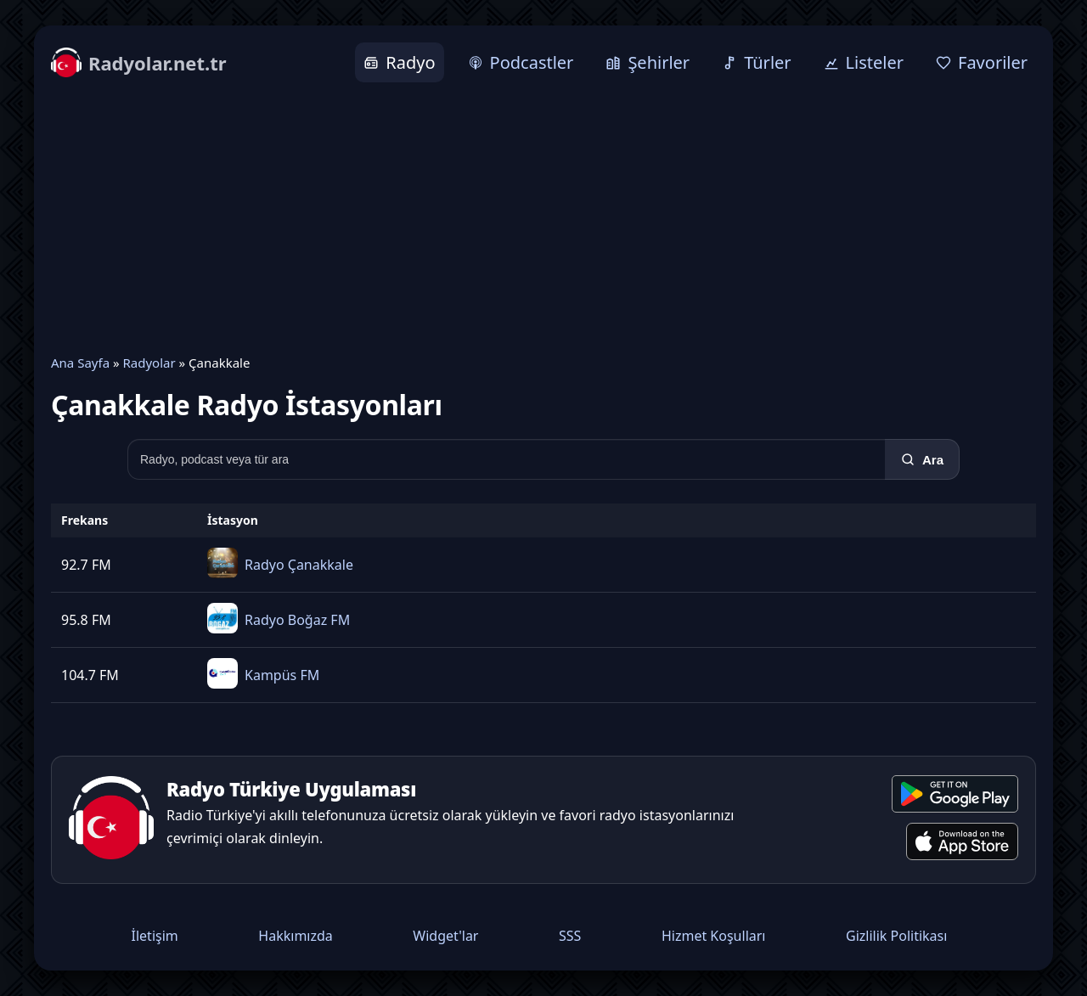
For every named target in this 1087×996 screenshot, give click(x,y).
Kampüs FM (282, 675)
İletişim (155, 935)
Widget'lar (445, 935)
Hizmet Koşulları (714, 935)
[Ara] (922, 459)
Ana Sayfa (80, 362)
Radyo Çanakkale (299, 564)
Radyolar (148, 362)
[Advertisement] (543, 218)
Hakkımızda (295, 935)
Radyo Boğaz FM (297, 620)
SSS (570, 935)
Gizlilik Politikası (896, 935)
